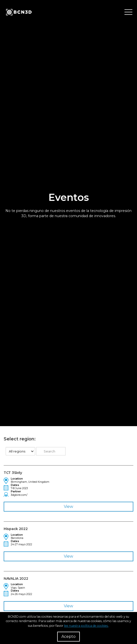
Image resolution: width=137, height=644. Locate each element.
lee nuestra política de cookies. (86, 626)
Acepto (68, 636)
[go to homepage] (18, 12)
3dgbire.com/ (19, 495)
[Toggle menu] (128, 12)
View (68, 506)
